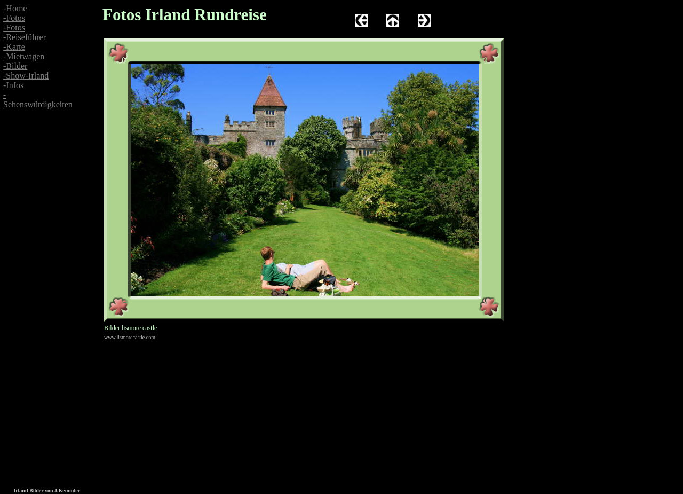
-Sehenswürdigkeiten (38, 99)
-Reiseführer (24, 37)
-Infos (13, 85)
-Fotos (14, 17)
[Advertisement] (32, 218)
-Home (15, 8)
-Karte (14, 46)
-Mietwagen (23, 56)
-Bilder (15, 65)
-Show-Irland (26, 75)
